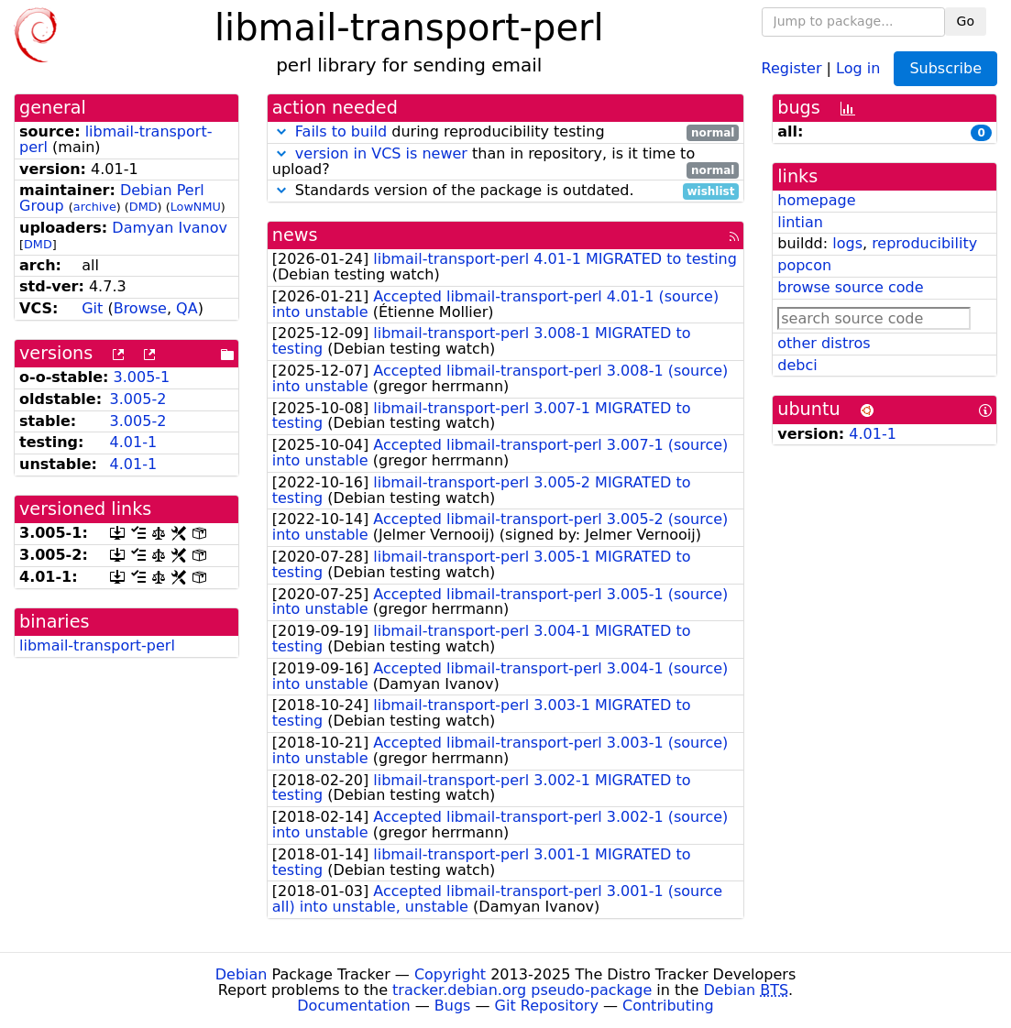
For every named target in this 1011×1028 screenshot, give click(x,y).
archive (94, 206)
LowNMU (195, 206)
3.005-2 (138, 399)
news (295, 235)
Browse (140, 308)
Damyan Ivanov (169, 227)
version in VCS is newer (381, 153)
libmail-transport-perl (115, 139)
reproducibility (924, 243)
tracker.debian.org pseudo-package (522, 990)
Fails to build (341, 131)
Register (792, 67)
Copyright (450, 974)
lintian (800, 222)
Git (92, 308)
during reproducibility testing (506, 132)
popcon (804, 265)
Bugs (452, 1005)
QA (187, 308)
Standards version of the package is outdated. (506, 191)
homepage (816, 200)
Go (965, 21)
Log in (858, 67)
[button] (281, 131)
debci (797, 365)
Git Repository (547, 1005)
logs (847, 243)
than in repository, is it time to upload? (506, 162)
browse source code (850, 287)
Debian (241, 974)
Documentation (353, 1005)
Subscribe (945, 68)
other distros (823, 343)
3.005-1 (142, 377)
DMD (143, 206)
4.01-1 (134, 442)
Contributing (668, 1005)
